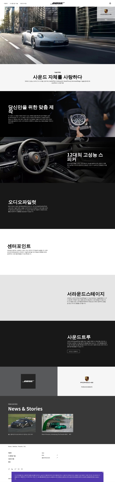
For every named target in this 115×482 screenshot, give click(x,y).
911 (25, 446)
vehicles (15, 446)
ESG (43, 455)
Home (10, 446)
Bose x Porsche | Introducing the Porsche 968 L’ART (56, 434)
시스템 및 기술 (14, 3)
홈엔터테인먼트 (46, 457)
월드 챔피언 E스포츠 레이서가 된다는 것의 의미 (20, 434)
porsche (20, 446)
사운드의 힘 (23, 3)
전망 (9, 462)
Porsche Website (86, 387)
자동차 (6, 3)
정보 (43, 453)
